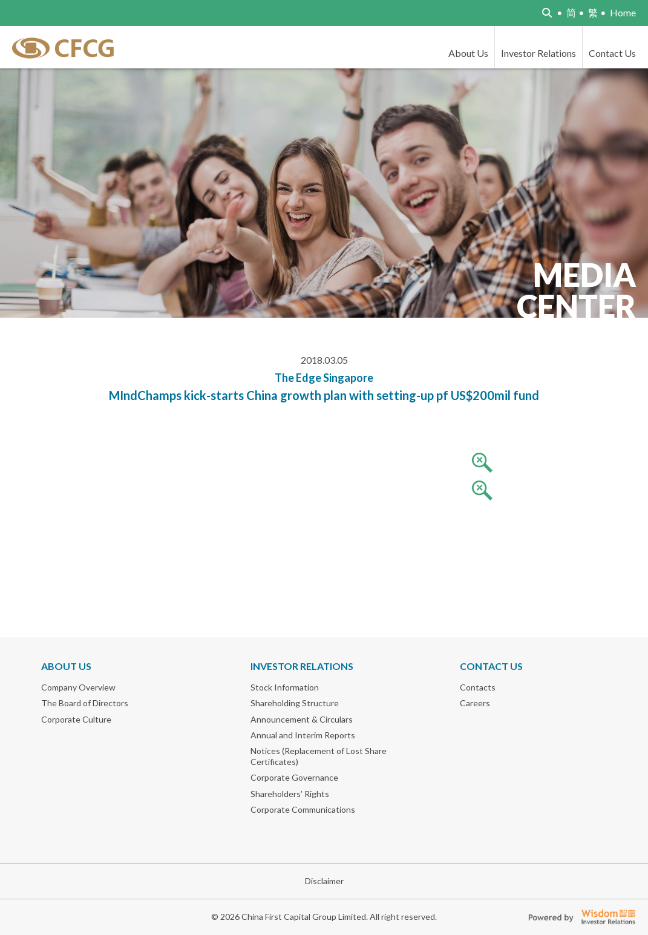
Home (623, 12)
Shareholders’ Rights (289, 794)
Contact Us (612, 53)
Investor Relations (538, 53)
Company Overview (78, 687)
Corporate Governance (294, 777)
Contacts (478, 687)
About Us (468, 53)
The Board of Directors (84, 703)
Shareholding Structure (294, 703)
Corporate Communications (302, 809)
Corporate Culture (76, 719)
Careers (475, 703)
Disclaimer (324, 881)
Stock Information (284, 687)
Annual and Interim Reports (302, 735)
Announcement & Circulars (301, 719)
